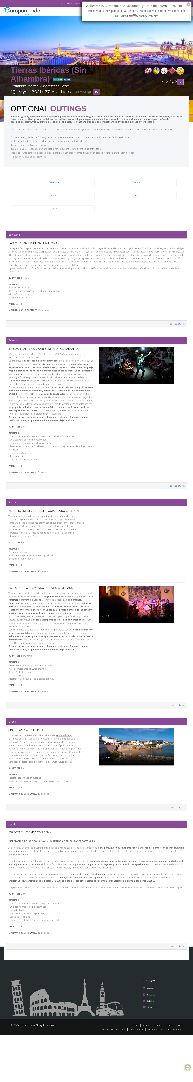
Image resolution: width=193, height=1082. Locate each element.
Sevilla (53, 196)
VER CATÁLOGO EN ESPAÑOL (63, 3)
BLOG (179, 1073)
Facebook (149, 1036)
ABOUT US (148, 1073)
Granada (136, 183)
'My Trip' (124, 130)
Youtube (149, 1054)
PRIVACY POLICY (154, 1077)
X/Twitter (149, 1048)
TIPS (170, 1073)
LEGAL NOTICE (134, 1077)
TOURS (160, 1073)
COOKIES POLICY (174, 1077)
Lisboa (135, 196)
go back (58, 80)
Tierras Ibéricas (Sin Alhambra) (49, 74)
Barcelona (53, 183)
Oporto (53, 209)
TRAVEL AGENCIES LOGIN (110, 1077)
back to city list (177, 330)
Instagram (150, 1042)
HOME (136, 1073)
